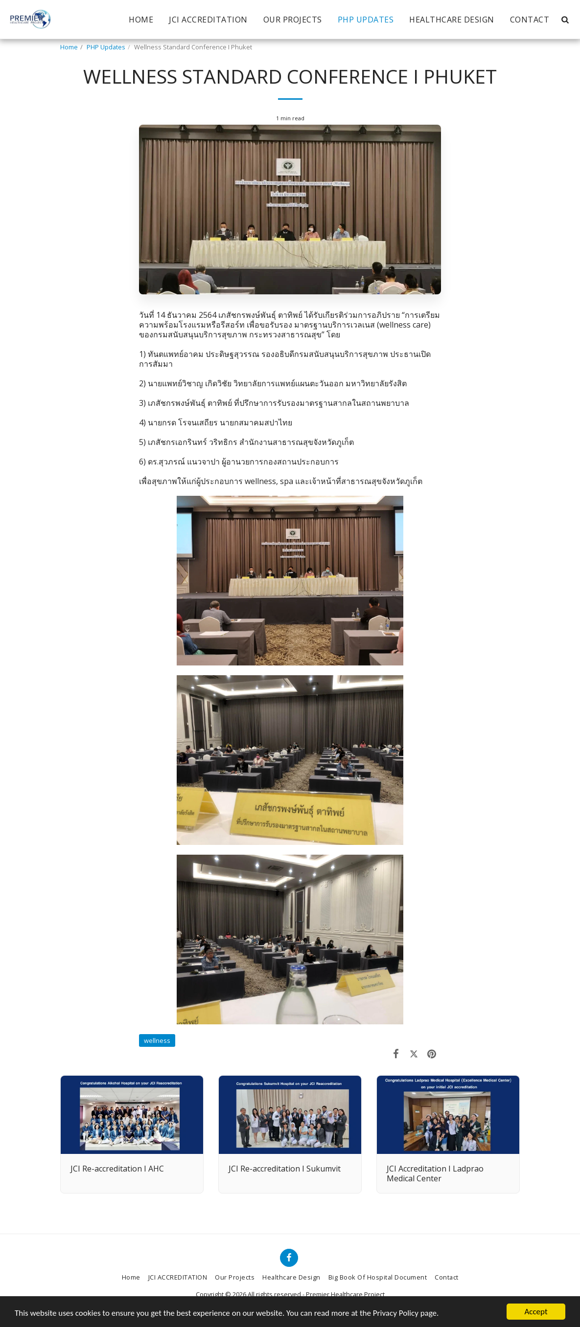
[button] (564, 19)
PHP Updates (106, 47)
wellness (157, 1040)
